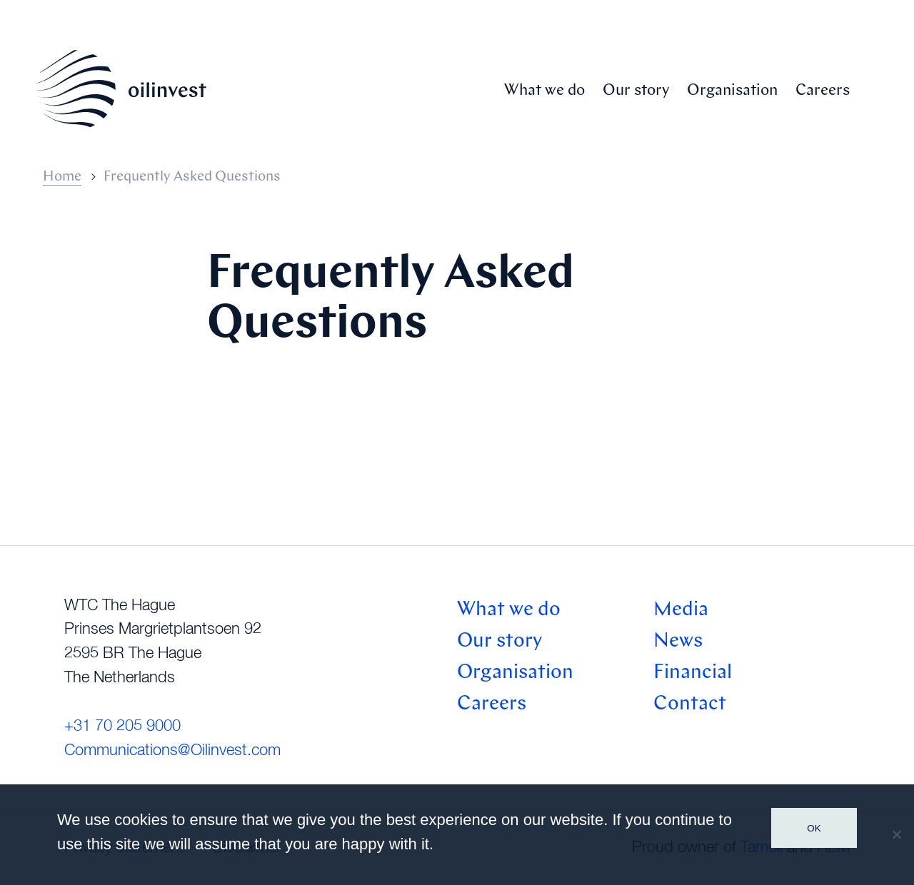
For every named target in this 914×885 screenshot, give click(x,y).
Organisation (732, 91)
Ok (813, 828)
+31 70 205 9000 (122, 726)
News (678, 642)
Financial (692, 673)
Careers (822, 91)
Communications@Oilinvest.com (172, 751)
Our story (636, 91)
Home (62, 177)
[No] (896, 834)
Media (680, 610)
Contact (689, 704)
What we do (544, 91)
